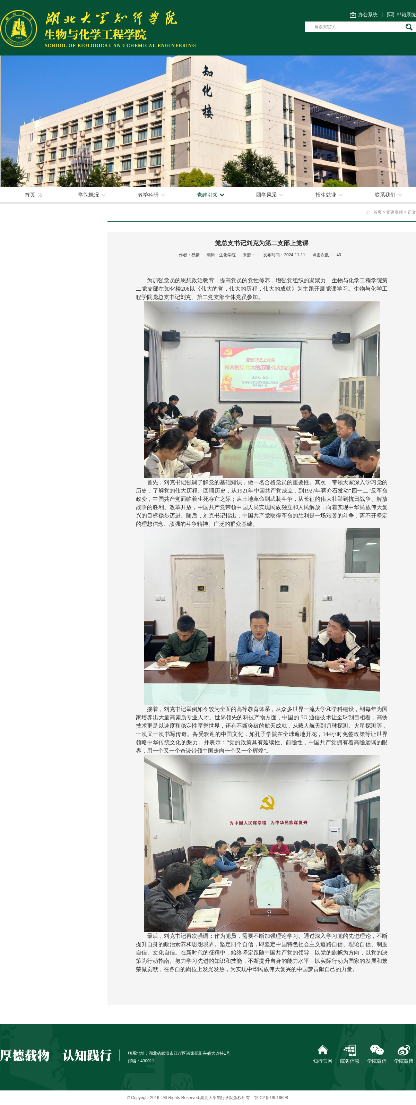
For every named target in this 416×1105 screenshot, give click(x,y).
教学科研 (148, 195)
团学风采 (266, 195)
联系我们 (385, 195)
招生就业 (325, 195)
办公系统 (368, 14)
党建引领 (207, 195)
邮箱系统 (406, 14)
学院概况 (88, 195)
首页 (30, 195)
